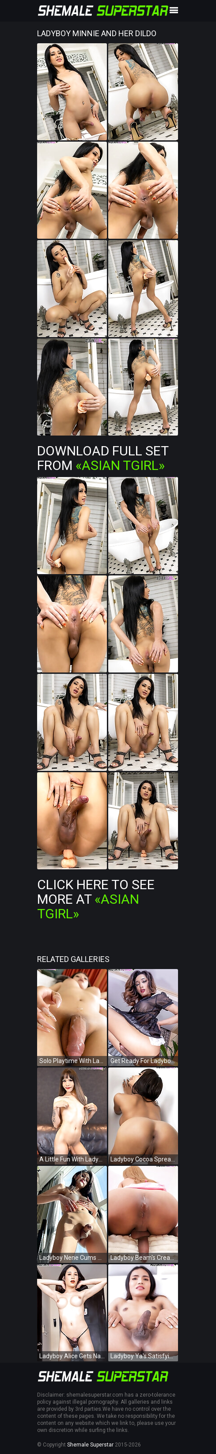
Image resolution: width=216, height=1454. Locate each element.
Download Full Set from (102, 458)
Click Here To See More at (96, 899)
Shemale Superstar (90, 1445)
